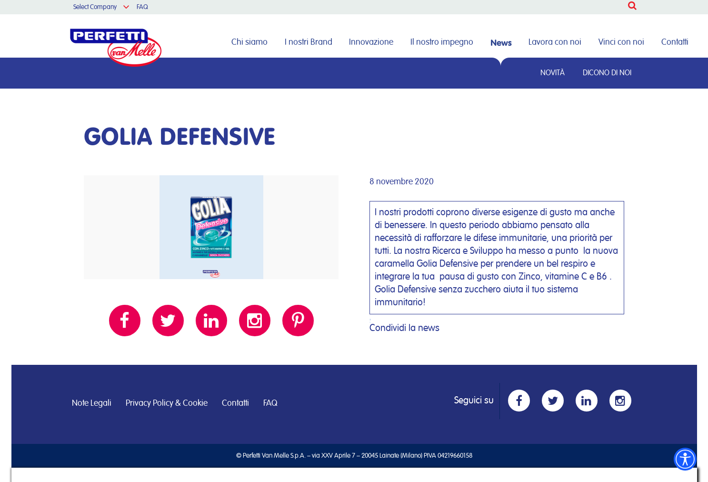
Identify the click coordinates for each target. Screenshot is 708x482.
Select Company (95, 7)
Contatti (674, 42)
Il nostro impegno (441, 42)
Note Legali (91, 403)
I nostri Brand (308, 42)
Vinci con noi (621, 42)
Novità (552, 73)
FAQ (142, 7)
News (501, 42)
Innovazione (371, 42)
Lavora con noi (555, 42)
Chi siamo (249, 42)
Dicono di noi (607, 73)
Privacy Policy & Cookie (167, 403)
